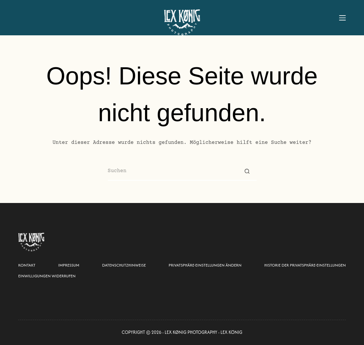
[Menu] (342, 17)
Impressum (69, 265)
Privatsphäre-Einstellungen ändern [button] (205, 265)
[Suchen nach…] (173, 171)
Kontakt (26, 265)
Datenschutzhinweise (124, 265)
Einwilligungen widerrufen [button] (46, 276)
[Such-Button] (247, 171)
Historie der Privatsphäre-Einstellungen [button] (305, 265)
